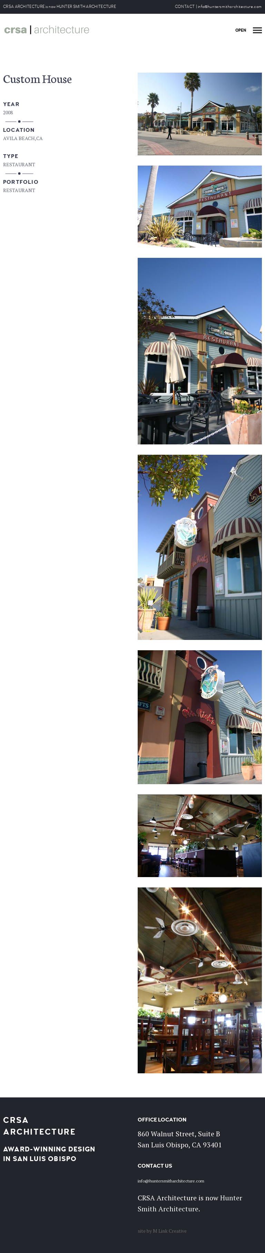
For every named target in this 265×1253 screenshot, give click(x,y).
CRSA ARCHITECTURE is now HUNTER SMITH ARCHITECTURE (59, 6)
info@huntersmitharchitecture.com (171, 1180)
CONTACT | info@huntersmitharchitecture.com (218, 6)
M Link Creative (170, 1231)
